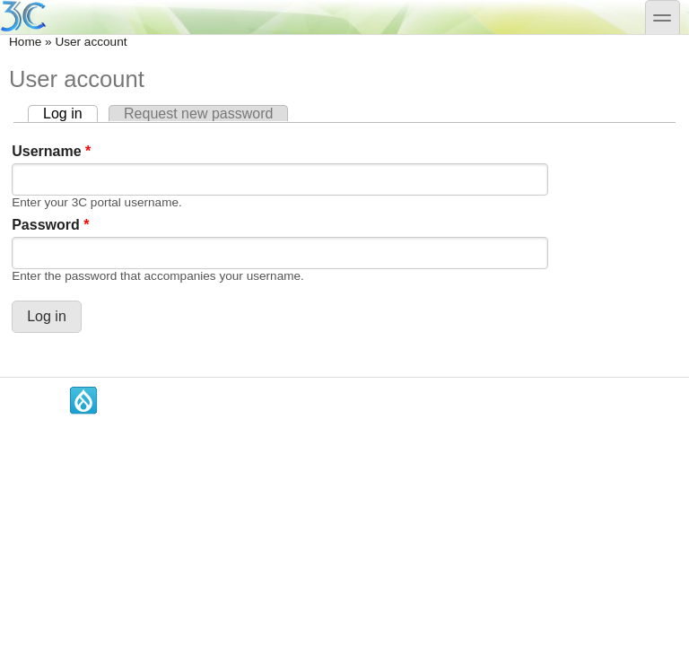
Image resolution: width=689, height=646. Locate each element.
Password (50, 224)
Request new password (198, 113)
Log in (70, 113)
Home (25, 41)
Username (51, 151)
